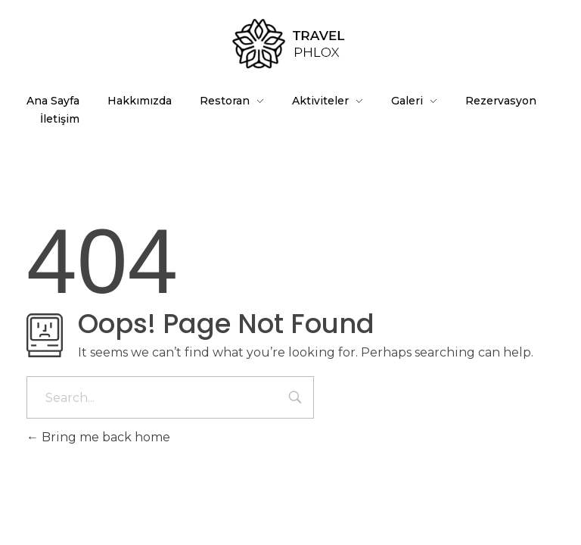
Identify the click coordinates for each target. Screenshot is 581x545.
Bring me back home (98, 437)
